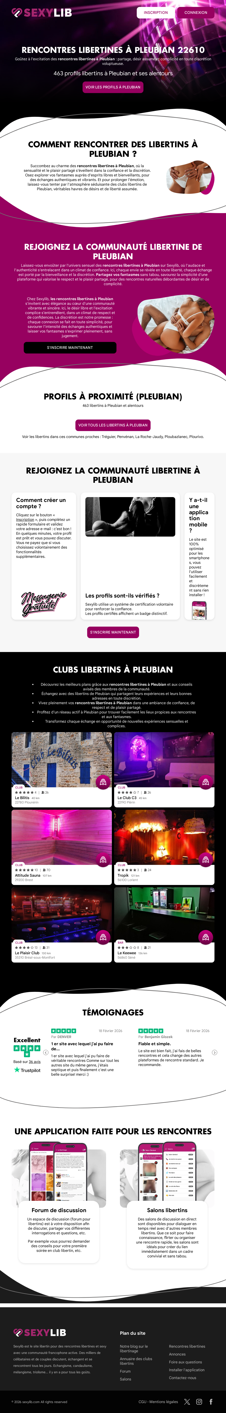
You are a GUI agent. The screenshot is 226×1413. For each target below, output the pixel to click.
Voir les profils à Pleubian (113, 87)
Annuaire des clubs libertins (136, 1361)
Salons (125, 1379)
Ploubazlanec (176, 437)
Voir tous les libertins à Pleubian (113, 425)
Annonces (177, 1354)
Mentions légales (163, 1402)
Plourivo (196, 437)
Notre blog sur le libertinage (134, 1348)
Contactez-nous (182, 1378)
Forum (125, 1371)
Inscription (156, 12)
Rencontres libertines (187, 1346)
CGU (142, 1402)
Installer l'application (187, 1370)
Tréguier (108, 437)
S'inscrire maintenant (70, 347)
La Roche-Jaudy (149, 437)
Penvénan (125, 437)
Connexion (195, 12)
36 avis (35, 1062)
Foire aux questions (185, 1362)
